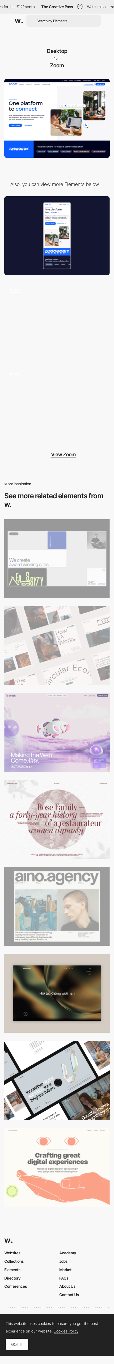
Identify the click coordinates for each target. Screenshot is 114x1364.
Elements (12, 1269)
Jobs (63, 1261)
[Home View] (57, 993)
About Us (67, 1286)
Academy (67, 1252)
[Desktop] (57, 558)
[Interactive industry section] (57, 404)
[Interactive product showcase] (57, 320)
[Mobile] (57, 235)
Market (65, 1269)
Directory (12, 1278)
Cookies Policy (66, 1331)
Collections (14, 1261)
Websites (12, 1252)
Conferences (15, 1286)
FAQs (63, 1278)
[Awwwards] (19, 21)
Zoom (57, 65)
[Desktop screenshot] (57, 819)
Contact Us (69, 1294)
